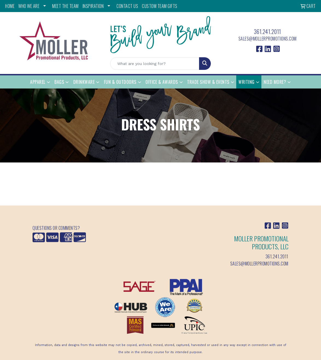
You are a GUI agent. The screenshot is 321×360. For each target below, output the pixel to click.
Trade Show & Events (208, 82)
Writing (246, 82)
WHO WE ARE (28, 6)
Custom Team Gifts (159, 6)
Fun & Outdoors (120, 82)
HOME (9, 6)
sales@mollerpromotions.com (267, 38)
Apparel (37, 82)
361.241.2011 (267, 31)
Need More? (275, 82)
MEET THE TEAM (65, 6)
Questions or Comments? (56, 228)
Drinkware (84, 82)
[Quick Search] (154, 63)
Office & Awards (161, 82)
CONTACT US (127, 6)
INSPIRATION (93, 6)
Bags (59, 82)
